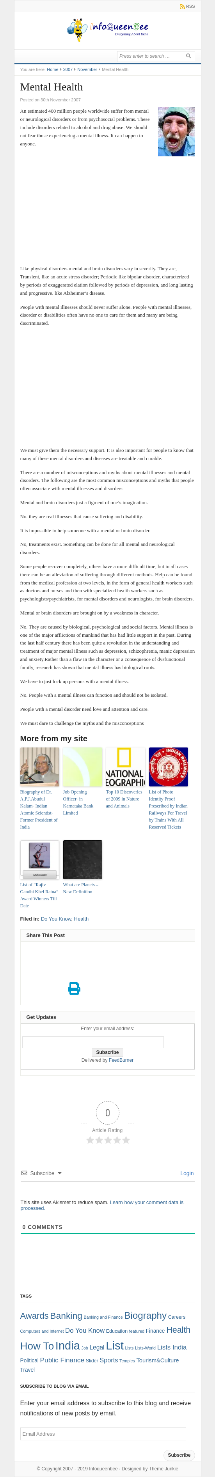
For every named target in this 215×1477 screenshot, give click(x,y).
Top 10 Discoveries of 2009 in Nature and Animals (124, 799)
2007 (68, 69)
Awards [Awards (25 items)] (34, 1316)
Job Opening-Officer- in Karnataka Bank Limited (78, 802)
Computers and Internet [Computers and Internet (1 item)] (42, 1331)
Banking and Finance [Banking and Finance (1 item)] (103, 1317)
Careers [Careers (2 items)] (176, 1317)
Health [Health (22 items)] (178, 1330)
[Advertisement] (107, 214)
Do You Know (56, 919)
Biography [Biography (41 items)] (145, 1315)
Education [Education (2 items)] (117, 1331)
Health (81, 919)
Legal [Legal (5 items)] (96, 1347)
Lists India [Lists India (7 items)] (172, 1347)
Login (186, 1173)
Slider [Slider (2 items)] (92, 1361)
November (87, 69)
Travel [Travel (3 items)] (27, 1370)
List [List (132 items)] (115, 1345)
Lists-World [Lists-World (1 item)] (145, 1348)
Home (52, 69)
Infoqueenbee (103, 1469)
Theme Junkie (163, 1469)
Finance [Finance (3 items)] (155, 1331)
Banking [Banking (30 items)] (66, 1316)
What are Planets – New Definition (80, 888)
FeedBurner (121, 1060)
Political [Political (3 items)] (29, 1361)
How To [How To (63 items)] (37, 1346)
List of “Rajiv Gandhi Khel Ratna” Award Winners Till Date (39, 895)
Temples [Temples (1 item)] (127, 1360)
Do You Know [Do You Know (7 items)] (85, 1330)
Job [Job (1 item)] (85, 1348)
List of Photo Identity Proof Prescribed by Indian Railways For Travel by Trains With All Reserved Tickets (168, 809)
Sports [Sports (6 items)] (109, 1360)
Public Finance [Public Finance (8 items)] (62, 1360)
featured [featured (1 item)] (136, 1331)
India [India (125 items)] (67, 1345)
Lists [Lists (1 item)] (129, 1348)
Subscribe (179, 1455)
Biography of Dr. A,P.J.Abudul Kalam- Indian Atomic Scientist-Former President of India (39, 809)
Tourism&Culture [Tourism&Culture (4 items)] (157, 1360)
